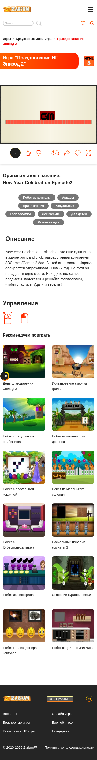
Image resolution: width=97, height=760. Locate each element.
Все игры (10, 714)
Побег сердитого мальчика (73, 629)
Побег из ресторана (24, 576)
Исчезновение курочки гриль (73, 368)
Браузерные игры (16, 722)
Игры (7, 39)
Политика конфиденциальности (69, 747)
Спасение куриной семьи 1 (73, 576)
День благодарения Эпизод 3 (24, 368)
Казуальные (64, 206)
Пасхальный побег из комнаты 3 (73, 526)
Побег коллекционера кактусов (24, 632)
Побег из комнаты (37, 197)
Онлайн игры (62, 714)
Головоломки (20, 214)
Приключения (33, 206)
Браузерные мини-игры (34, 39)
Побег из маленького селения (73, 473)
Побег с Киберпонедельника (24, 526)
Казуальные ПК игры (19, 731)
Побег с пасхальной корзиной (24, 473)
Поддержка (61, 731)
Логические (51, 214)
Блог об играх (62, 722)
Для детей (79, 214)
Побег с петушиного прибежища (24, 421)
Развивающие (48, 222)
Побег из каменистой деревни (73, 421)
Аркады (68, 197)
